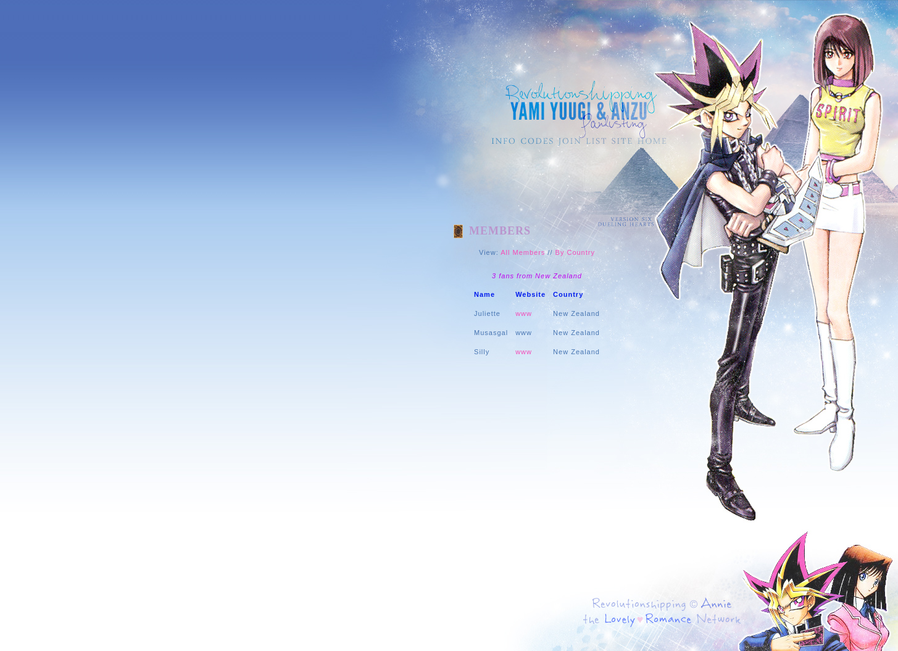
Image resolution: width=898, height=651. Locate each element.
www (523, 313)
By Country (575, 252)
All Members (523, 252)
